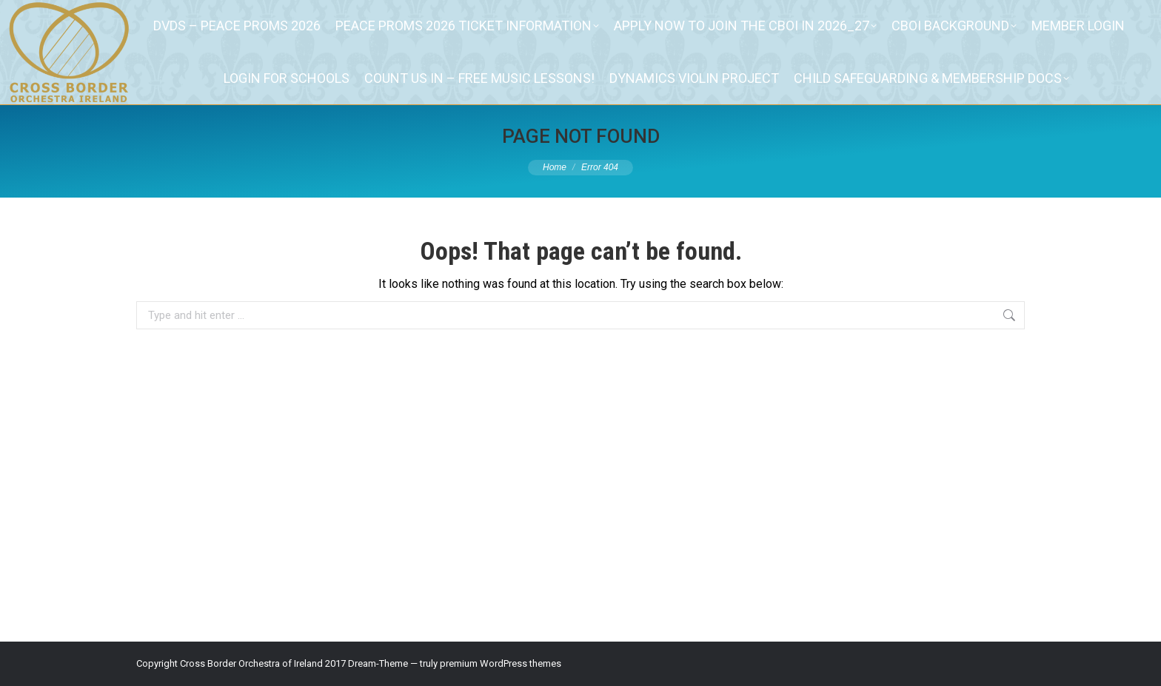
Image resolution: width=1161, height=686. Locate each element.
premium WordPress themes (500, 663)
